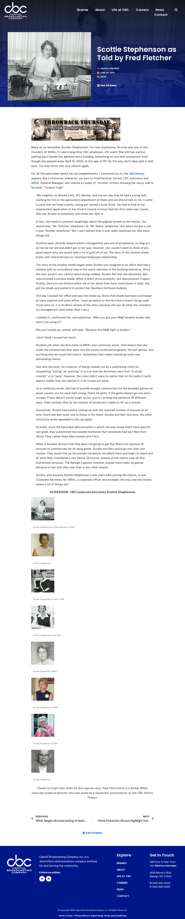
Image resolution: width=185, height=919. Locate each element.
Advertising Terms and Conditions (109, 915)
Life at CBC (120, 10)
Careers (142, 10)
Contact (161, 15)
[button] (176, 9)
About (100, 10)
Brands (82, 10)
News (160, 10)
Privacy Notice (82, 915)
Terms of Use (65, 915)
